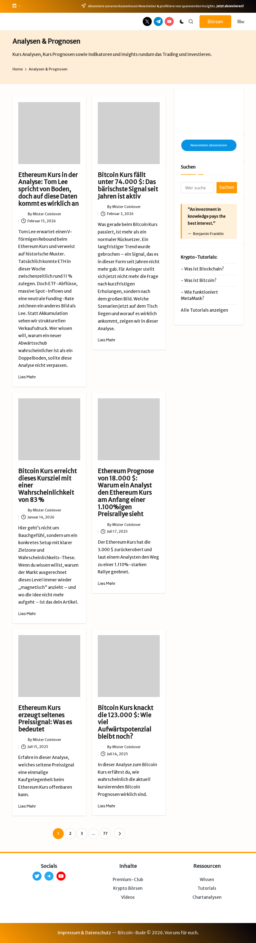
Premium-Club (128, 879)
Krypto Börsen (127, 888)
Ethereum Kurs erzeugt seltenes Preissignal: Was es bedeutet (45, 718)
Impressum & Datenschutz (84, 933)
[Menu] (240, 21)
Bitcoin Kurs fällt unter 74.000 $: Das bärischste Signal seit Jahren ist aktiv (128, 185)
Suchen (188, 167)
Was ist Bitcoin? (200, 280)
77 (105, 833)
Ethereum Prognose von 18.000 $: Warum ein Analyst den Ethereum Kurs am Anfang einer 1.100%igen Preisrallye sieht (126, 492)
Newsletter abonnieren (208, 145)
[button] (215, 21)
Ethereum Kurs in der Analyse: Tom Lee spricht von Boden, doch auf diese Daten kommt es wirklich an (48, 189)
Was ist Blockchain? (204, 269)
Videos (128, 897)
